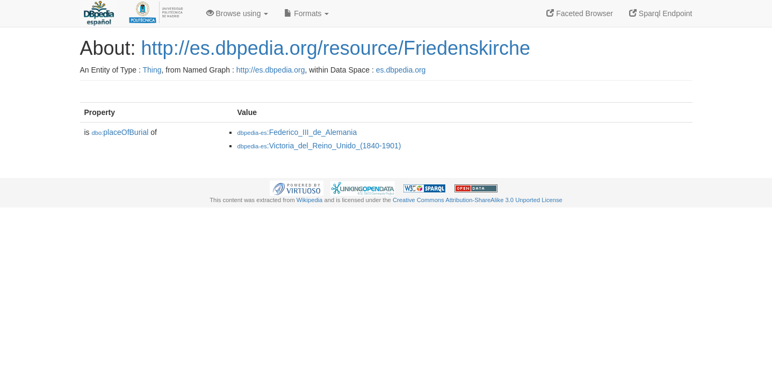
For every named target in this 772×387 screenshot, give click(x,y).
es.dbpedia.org (401, 70)
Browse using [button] (237, 13)
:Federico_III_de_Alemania (297, 132)
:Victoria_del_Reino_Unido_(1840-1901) (319, 145)
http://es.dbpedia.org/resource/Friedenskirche (335, 48)
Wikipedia (310, 200)
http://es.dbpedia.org (270, 70)
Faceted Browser (579, 13)
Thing (152, 70)
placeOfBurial (120, 132)
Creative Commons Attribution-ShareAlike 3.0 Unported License (477, 200)
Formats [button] (306, 13)
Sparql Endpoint (660, 13)
